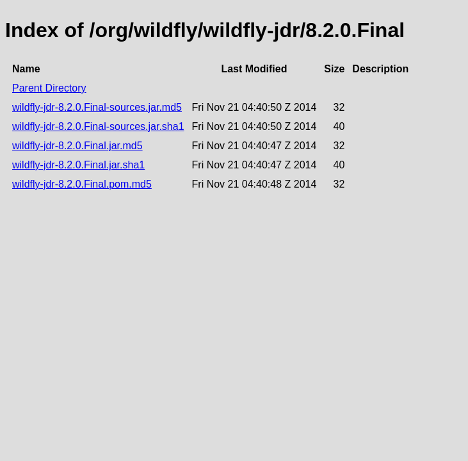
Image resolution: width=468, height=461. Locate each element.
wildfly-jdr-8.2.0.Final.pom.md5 (82, 184)
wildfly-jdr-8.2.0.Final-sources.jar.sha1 (98, 126)
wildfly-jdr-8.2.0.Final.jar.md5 (77, 145)
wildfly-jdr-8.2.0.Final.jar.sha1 (78, 164)
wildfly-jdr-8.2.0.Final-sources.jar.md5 (97, 107)
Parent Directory (49, 88)
